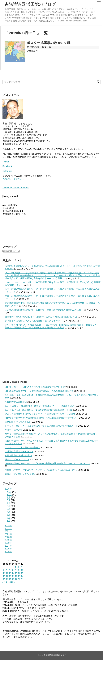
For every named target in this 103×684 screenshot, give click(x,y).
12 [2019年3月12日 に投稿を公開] (7, 573)
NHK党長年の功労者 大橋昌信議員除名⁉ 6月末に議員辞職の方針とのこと (42, 418)
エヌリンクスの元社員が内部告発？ (22, 447)
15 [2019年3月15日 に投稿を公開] (16, 573)
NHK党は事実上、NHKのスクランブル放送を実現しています (35, 387)
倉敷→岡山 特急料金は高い (18, 455)
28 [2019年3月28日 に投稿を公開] (13, 579)
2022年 (8, 531)
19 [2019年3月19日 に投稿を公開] (7, 576)
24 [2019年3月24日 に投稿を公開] (22, 576)
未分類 (47, 47)
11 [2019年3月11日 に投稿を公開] (4, 573)
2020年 (8, 537)
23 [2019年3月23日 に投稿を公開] (19, 576)
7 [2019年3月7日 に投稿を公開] (12, 570)
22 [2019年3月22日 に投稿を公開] (16, 576)
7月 (8, 503)
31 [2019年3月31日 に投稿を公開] (22, 579)
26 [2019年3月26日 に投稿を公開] (7, 579)
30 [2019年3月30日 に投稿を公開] (19, 579)
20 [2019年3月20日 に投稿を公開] (10, 576)
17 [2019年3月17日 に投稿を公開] (22, 573)
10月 (9, 494)
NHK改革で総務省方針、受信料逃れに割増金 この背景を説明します (39, 391)
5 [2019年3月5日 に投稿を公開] (6, 570)
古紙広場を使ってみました (18, 422)
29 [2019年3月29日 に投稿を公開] (16, 579)
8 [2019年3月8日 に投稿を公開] (15, 570)
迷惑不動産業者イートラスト (19, 451)
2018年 (8, 543)
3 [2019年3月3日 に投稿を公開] (21, 567)
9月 (8, 497)
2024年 (8, 525)
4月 (8, 512)
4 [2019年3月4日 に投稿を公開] (3, 570)
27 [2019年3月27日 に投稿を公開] (10, 579)
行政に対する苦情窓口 (16, 402)
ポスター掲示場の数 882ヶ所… (50, 43)
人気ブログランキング (13, 179)
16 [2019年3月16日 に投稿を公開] (19, 573)
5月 (8, 509)
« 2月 (5, 582)
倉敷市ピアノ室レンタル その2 (20, 474)
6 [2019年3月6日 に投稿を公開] (9, 570)
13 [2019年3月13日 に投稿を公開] (10, 573)
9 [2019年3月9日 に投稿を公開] (18, 570)
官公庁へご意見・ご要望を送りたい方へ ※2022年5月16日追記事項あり (41, 470)
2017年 (8, 546)
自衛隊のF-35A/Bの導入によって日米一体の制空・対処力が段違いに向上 (41, 317)
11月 (9, 491)
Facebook (7, 166)
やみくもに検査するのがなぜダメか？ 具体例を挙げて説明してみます (40, 414)
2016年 (8, 549)
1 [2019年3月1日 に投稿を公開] (15, 567)
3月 (8, 515)
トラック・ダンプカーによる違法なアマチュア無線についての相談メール (41, 426)
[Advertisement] (51, 354)
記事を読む (32, 51)
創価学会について (13, 430)
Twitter (5, 162)
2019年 (8, 540)
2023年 (8, 528)
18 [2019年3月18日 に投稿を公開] (4, 576)
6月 (8, 506)
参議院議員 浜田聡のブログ (30, 4)
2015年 (8, 551)
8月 (8, 500)
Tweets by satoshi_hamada (15, 187)
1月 (8, 520)
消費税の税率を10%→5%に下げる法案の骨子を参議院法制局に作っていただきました (47, 463)
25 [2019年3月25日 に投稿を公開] (4, 579)
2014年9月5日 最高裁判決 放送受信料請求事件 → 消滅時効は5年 (40, 406)
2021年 (8, 534)
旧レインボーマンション (17, 459)
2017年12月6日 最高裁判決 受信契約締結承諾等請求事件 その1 (38, 410)
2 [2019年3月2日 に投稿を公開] (18, 567)
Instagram (7, 171)
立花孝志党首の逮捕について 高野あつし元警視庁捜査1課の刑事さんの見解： (44, 310)
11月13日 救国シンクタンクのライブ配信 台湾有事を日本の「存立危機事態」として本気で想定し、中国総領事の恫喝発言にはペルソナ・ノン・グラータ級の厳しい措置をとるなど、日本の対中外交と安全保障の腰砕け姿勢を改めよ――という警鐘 (52, 275)
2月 (8, 517)
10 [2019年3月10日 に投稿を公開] (22, 570)
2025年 (8, 489)
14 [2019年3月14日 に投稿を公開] (13, 573)
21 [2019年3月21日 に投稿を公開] (13, 576)
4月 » (12, 582)
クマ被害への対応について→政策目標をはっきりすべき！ (33, 321)
